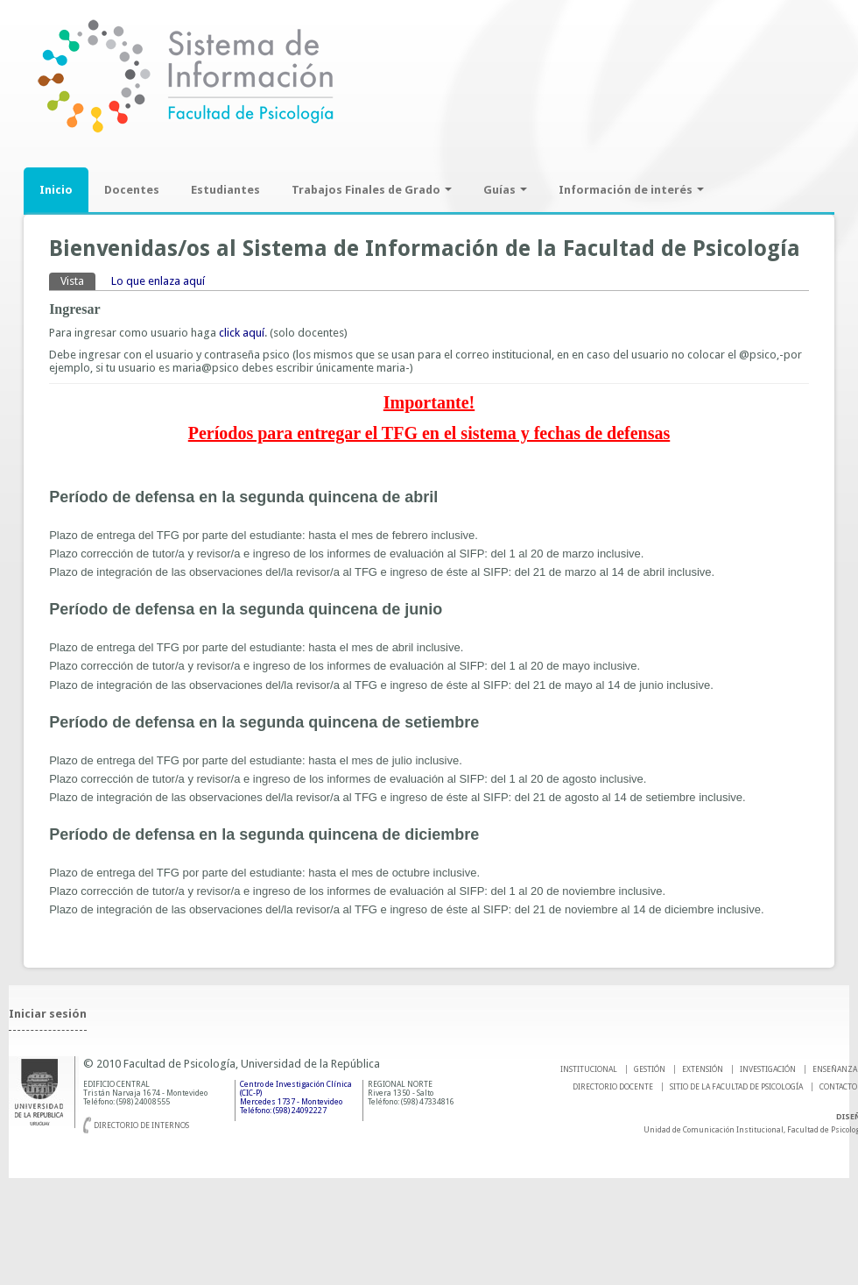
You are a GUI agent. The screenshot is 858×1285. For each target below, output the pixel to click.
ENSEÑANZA (834, 1069)
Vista (77, 280)
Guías (505, 189)
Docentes (131, 189)
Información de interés (631, 189)
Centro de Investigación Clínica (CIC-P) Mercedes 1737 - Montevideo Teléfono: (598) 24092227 (296, 1097)
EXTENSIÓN (702, 1069)
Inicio (56, 189)
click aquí (241, 332)
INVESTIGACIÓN (768, 1069)
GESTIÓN (649, 1069)
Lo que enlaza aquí (158, 281)
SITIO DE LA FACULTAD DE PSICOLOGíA (736, 1087)
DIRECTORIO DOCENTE (613, 1087)
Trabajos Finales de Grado (372, 189)
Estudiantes (225, 189)
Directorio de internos (141, 1125)
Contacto (838, 1087)
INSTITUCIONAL (588, 1069)
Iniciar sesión (48, 1013)
